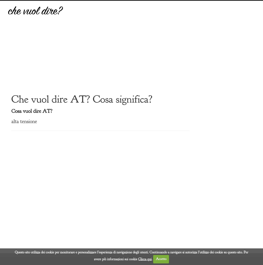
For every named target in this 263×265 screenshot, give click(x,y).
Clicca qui (145, 259)
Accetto (161, 259)
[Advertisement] (164, 51)
